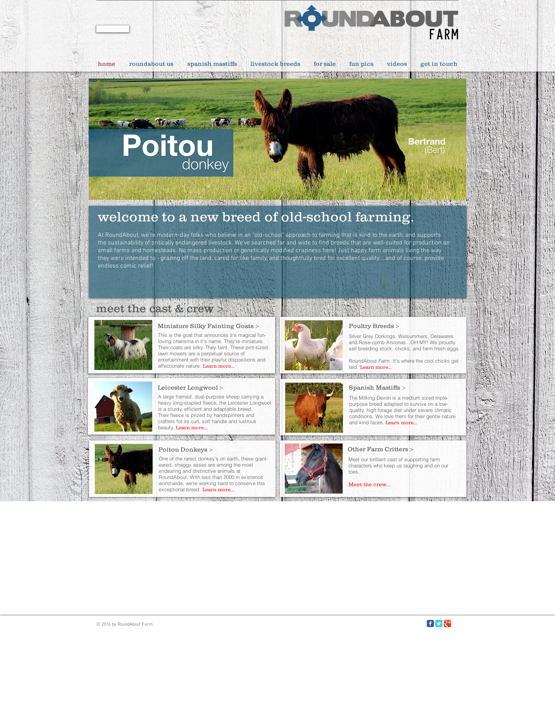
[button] (277, 139)
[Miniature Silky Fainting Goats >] (214, 326)
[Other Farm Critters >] (404, 449)
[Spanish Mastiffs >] (405, 387)
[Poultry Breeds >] (405, 325)
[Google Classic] (447, 623)
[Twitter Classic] (438, 623)
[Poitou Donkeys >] (214, 449)
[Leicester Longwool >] (214, 387)
